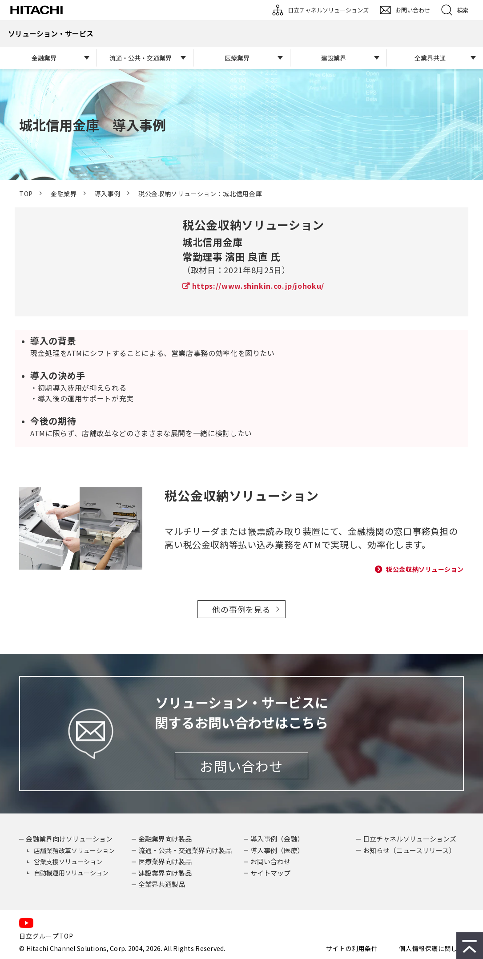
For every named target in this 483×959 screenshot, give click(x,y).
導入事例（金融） (277, 838)
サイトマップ (270, 873)
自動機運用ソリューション (71, 872)
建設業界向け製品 (165, 873)
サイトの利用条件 (352, 948)
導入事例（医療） (277, 850)
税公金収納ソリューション (425, 569)
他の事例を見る (241, 609)
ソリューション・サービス (50, 33)
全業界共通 (430, 57)
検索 (462, 10)
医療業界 (237, 57)
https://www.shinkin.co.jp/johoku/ (258, 285)
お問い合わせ (412, 10)
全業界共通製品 (161, 884)
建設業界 (333, 57)
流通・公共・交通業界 (140, 57)
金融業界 (44, 57)
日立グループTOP (46, 935)
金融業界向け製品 (165, 838)
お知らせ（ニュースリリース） (409, 850)
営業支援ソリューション (68, 861)
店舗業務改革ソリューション (74, 850)
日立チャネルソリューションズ (328, 10)
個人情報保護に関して (431, 948)
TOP (26, 193)
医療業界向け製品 (165, 861)
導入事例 (107, 193)
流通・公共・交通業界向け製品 (185, 850)
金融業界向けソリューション (69, 838)
